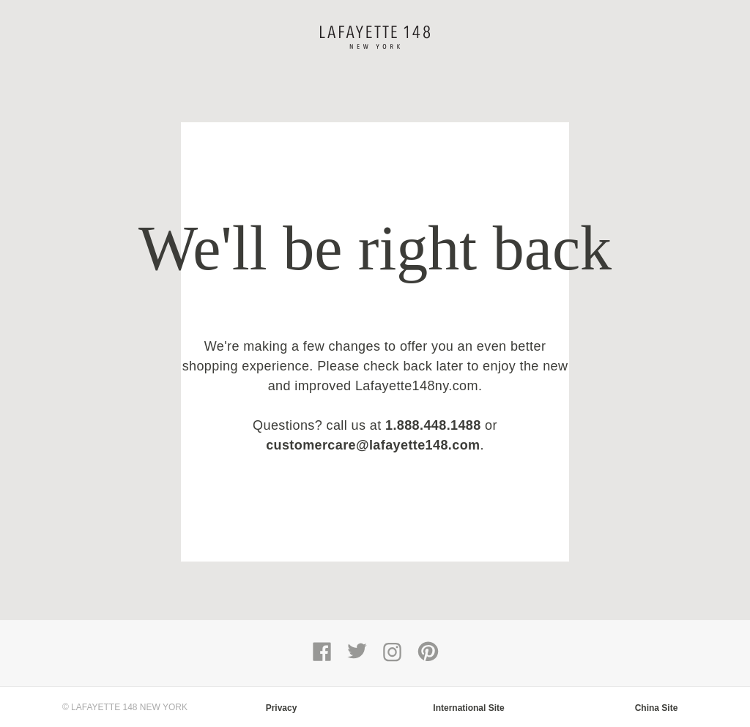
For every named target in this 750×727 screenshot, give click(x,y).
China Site (656, 708)
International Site (468, 708)
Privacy (281, 708)
